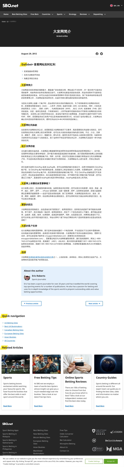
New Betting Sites (39, 434)
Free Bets (34, 14)
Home (6, 14)
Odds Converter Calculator (64, 435)
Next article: (93, 303)
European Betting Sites (14, 333)
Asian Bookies (10, 337)
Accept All (111, 461)
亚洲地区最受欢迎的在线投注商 (40, 257)
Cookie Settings (94, 461)
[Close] (122, 456)
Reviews (83, 14)
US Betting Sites (11, 323)
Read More (7, 406)
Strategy (72, 14)
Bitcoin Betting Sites (40, 437)
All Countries (9, 340)
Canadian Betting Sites (13, 330)
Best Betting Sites (19, 14)
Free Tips (61, 430)
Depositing (98, 14)
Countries (46, 14)
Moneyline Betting (65, 443)
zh (7, 21)
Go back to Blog (62, 36)
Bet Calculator (63, 440)
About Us (61, 447)
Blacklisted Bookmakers (36, 452)
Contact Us (62, 450)
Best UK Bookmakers (13, 326)
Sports (59, 14)
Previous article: (32, 303)
